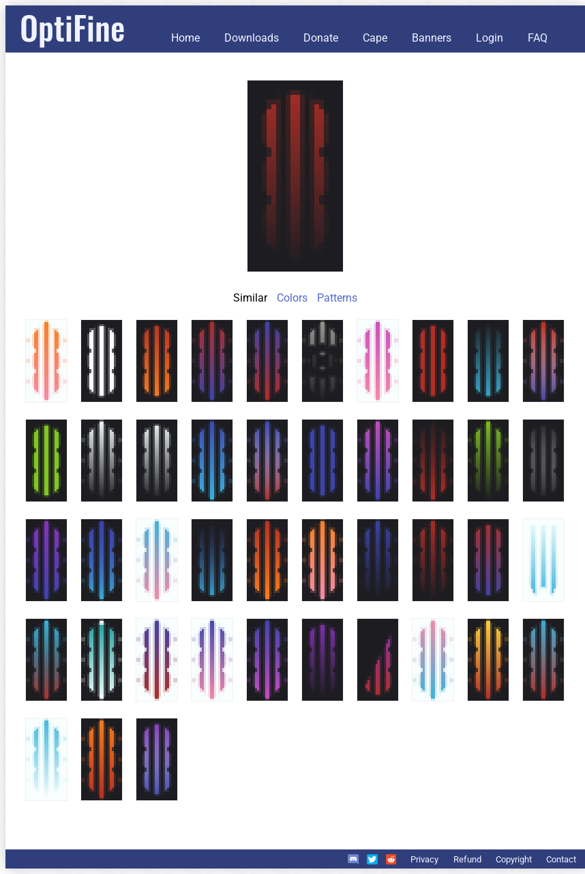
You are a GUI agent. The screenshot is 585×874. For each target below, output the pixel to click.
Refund (467, 859)
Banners (431, 37)
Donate (320, 37)
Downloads (251, 37)
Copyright (514, 859)
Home (185, 37)
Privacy (424, 859)
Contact (561, 859)
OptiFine (72, 27)
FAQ (538, 37)
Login (489, 37)
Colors (292, 297)
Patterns (337, 297)
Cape (375, 37)
